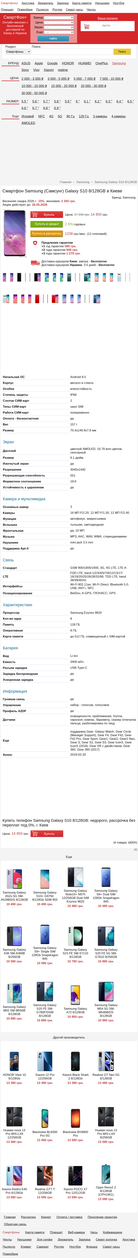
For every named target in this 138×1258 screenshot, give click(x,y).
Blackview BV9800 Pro (75, 1133)
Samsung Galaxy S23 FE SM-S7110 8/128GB (75, 953)
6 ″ (78, 101)
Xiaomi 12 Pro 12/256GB (44, 1076)
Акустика (28, 3)
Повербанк (25, 9)
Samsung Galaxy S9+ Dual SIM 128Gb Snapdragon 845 (106, 896)
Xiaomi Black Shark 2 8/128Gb (75, 1076)
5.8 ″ (57, 101)
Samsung (119, 63)
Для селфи (44, 1239)
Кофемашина (112, 1232)
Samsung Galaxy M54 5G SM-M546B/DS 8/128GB (106, 1010)
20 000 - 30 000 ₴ (93, 86)
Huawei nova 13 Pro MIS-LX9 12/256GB (14, 1134)
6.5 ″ (130, 101)
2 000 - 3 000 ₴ (32, 79)
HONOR (68, 63)
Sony (25, 70)
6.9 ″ (57, 108)
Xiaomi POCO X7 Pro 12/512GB (75, 1191)
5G (60, 116)
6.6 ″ (25, 108)
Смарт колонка (106, 1239)
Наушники (102, 3)
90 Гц (70, 116)
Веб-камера (76, 1232)
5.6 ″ (35, 101)
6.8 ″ (46, 108)
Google (52, 63)
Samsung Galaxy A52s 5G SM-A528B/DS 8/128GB (14, 896)
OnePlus (101, 63)
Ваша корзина (108, 18)
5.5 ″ (25, 101)
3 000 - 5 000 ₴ (58, 79)
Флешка (91, 1246)
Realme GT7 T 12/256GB (45, 1191)
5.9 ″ (68, 101)
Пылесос (42, 9)
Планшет (7, 9)
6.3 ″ (109, 101)
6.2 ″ (98, 101)
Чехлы (91, 9)
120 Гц (84, 116)
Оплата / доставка (69, 1217)
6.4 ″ (119, 101)
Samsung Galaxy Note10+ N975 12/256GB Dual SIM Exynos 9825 (75, 896)
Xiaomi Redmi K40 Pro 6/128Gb (14, 1191)
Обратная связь (15, 1224)
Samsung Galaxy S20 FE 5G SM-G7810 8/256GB (106, 953)
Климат (26, 1246)
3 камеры (100, 116)
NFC (41, 116)
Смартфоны (9, 3)
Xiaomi (49, 70)
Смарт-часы (74, 9)
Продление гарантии (102, 1217)
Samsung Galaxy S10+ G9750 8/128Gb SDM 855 (45, 896)
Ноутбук (118, 3)
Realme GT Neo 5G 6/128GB (106, 1076)
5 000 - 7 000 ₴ (84, 79)
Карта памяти (81, 3)
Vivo (36, 70)
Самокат (42, 1246)
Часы (94, 1232)
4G (51, 116)
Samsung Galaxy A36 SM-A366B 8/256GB (14, 953)
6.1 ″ (87, 101)
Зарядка (63, 3)
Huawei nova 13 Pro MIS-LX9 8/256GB (106, 1134)
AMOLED (28, 123)
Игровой (28, 116)
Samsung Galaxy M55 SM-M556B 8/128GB (14, 1010)
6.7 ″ (35, 108)
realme (63, 70)
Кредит (46, 1217)
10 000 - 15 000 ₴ (34, 86)
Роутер (57, 9)
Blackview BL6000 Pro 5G (44, 1133)
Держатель (45, 3)
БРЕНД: (13, 63)
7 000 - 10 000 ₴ (111, 79)
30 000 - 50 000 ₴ (34, 93)
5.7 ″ (46, 101)
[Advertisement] (69, 153)
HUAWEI (84, 63)
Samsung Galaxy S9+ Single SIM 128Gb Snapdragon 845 (45, 953)
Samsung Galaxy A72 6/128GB (75, 1010)
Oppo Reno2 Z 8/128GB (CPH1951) (106, 1191)
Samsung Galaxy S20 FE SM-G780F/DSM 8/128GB (44, 1010)
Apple (39, 63)
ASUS (26, 63)
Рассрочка (28, 1217)
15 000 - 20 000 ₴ (64, 86)
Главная (10, 1217)
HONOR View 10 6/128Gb (14, 1076)
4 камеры (119, 116)
